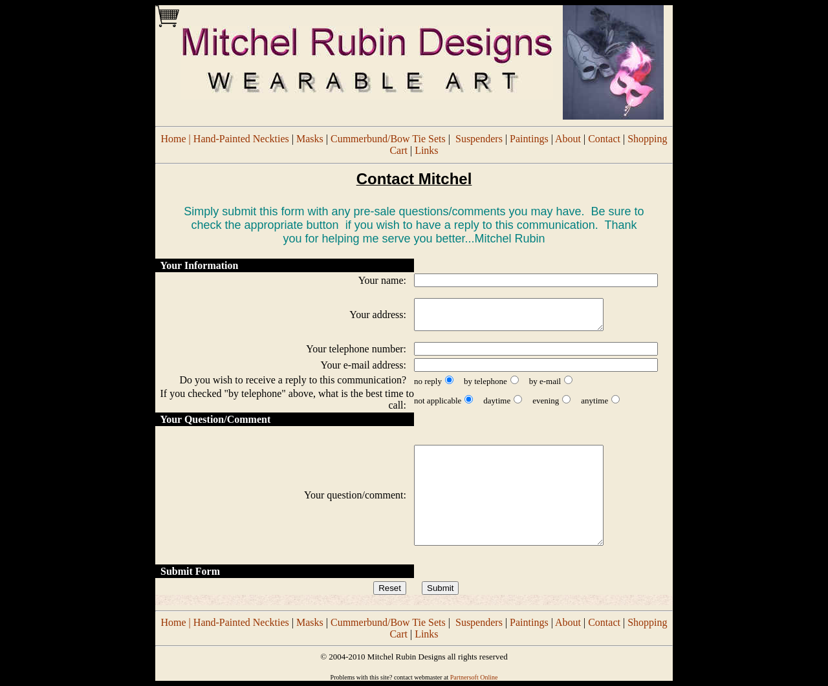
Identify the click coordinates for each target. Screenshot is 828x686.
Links (426, 150)
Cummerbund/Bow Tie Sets (388, 138)
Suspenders (479, 138)
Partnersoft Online (474, 677)
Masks (309, 138)
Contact (604, 138)
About (568, 138)
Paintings (529, 138)
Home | (177, 138)
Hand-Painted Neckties (241, 138)
